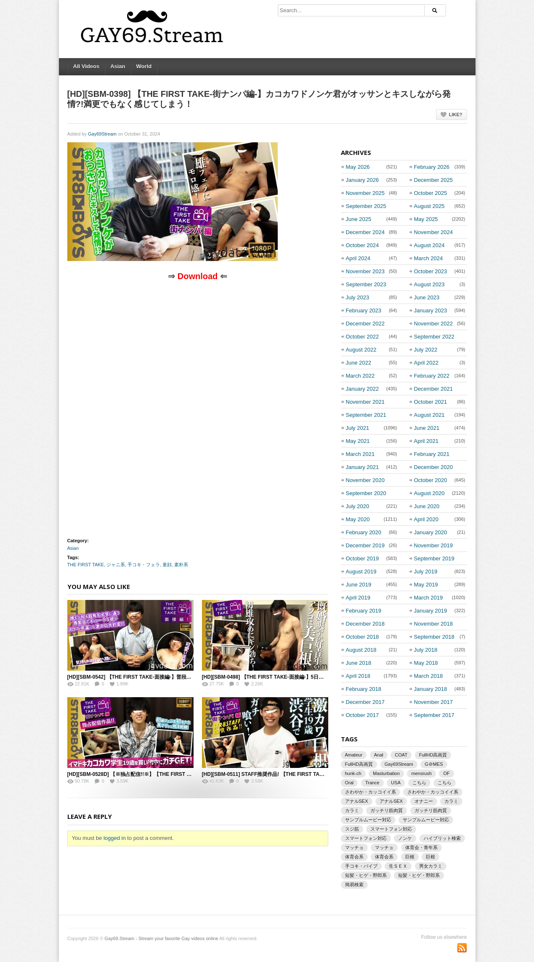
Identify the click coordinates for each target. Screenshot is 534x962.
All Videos (86, 66)
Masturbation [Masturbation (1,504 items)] (386, 773)
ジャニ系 (115, 564)
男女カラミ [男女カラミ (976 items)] (430, 866)
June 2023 (427, 297)
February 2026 (432, 167)
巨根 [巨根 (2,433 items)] (409, 856)
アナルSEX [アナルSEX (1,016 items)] (391, 801)
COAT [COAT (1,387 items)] (401, 754)
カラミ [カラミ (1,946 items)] (352, 810)
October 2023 (430, 271)
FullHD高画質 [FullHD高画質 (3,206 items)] (433, 754)
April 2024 (358, 258)
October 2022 (362, 336)
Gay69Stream (102, 133)
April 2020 (426, 519)
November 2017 (433, 702)
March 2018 (428, 676)
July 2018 (426, 650)
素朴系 (181, 564)
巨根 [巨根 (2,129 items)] (430, 856)
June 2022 (359, 363)
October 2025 (430, 193)
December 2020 (433, 467)
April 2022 (426, 363)
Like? (455, 114)
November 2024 (433, 232)
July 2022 (426, 349)
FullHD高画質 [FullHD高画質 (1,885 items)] (359, 764)
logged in (115, 838)
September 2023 (366, 284)
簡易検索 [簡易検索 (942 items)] (354, 884)
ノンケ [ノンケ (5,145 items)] (405, 838)
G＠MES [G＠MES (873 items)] (434, 764)
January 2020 (430, 532)
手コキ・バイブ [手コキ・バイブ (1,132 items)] (361, 866)
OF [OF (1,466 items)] (446, 773)
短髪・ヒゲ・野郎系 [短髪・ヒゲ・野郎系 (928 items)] (366, 875)
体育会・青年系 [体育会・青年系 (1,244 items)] (421, 847)
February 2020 (364, 532)
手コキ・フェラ (144, 564)
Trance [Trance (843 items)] (372, 782)
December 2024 (365, 232)
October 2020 (430, 480)
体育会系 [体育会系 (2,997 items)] (384, 856)
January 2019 (430, 611)
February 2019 (364, 611)
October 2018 (362, 637)
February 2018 (364, 689)
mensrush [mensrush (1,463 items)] (421, 773)
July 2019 (426, 571)
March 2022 (360, 376)
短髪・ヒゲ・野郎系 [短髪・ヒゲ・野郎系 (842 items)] (419, 875)
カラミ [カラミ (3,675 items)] (451, 801)
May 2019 (426, 584)
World (144, 66)
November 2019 (433, 545)
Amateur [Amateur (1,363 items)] (354, 754)
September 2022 (434, 336)
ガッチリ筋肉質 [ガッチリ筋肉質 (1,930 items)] (386, 810)
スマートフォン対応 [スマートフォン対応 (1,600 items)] (366, 838)
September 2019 (434, 558)
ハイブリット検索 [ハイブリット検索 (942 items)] (442, 838)
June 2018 (359, 663)
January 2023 (430, 310)
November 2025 (365, 193)
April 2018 (358, 676)
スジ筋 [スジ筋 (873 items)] (352, 828)
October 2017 (362, 715)
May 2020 (358, 519)
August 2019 (361, 571)
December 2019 (365, 545)
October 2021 (430, 402)
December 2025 (433, 180)
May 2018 (426, 663)
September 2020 (366, 493)
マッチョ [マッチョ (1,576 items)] (354, 847)
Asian (117, 66)
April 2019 (358, 597)
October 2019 (362, 558)
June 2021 (427, 428)
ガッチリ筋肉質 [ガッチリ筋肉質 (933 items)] (430, 810)
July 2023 (357, 297)
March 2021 (360, 454)
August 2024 (429, 245)
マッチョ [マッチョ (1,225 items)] (384, 847)
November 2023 (365, 271)
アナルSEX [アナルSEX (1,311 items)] (356, 801)
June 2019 (359, 584)
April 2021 (426, 441)
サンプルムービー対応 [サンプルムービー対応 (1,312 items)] (426, 819)
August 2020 (429, 493)
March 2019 (428, 597)
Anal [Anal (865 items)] (378, 754)
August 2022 (361, 349)
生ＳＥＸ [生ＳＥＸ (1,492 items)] (398, 866)
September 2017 (434, 715)
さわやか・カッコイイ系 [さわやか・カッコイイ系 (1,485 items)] (432, 791)
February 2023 (364, 310)
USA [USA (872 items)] (396, 782)
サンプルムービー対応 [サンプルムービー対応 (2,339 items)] (368, 819)
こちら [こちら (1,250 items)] (419, 782)
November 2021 (365, 402)
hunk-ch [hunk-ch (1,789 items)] (353, 773)
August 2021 (429, 415)
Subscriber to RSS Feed (462, 948)
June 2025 (359, 219)
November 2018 (433, 624)
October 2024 (362, 245)
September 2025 (366, 206)
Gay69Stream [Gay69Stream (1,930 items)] (399, 764)
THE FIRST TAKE (85, 564)
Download (198, 276)
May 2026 (358, 167)
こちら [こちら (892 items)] (445, 782)
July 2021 (357, 428)
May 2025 (426, 219)
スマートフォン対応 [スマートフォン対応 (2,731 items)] (391, 828)
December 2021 (433, 389)
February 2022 (432, 376)
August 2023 (429, 284)
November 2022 (433, 323)
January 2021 (362, 467)
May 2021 (358, 441)
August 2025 (429, 206)
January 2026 (362, 180)
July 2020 (357, 506)
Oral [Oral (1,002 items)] (349, 782)
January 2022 (362, 389)
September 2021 (366, 415)
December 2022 (365, 323)
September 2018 (434, 637)
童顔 (167, 564)
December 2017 (365, 702)
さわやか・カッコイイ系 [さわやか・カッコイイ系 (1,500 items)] (370, 791)
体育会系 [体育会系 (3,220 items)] (354, 856)
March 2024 (428, 258)
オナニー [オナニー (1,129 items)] (423, 801)
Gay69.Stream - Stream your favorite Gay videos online (161, 938)
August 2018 (361, 650)
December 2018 (365, 624)
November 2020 (365, 480)
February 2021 (432, 454)
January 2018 (430, 689)
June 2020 (427, 506)
